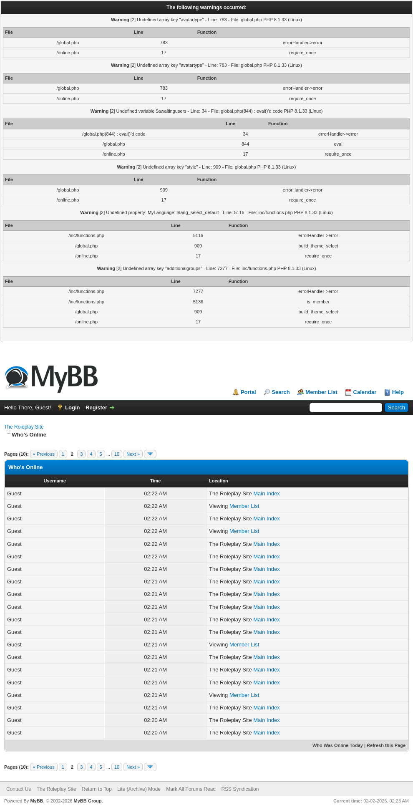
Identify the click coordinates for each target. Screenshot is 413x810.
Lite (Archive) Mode (139, 789)
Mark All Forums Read (191, 789)
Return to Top (97, 789)
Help (398, 392)
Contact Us (18, 789)
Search (281, 392)
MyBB (36, 800)
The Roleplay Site (24, 427)
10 (116, 454)
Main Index (266, 493)
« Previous (44, 454)
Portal (248, 392)
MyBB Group (87, 800)
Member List (321, 392)
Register (96, 407)
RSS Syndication (240, 789)
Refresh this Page (386, 745)
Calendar (365, 392)
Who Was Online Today (337, 745)
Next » (133, 454)
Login (72, 407)
